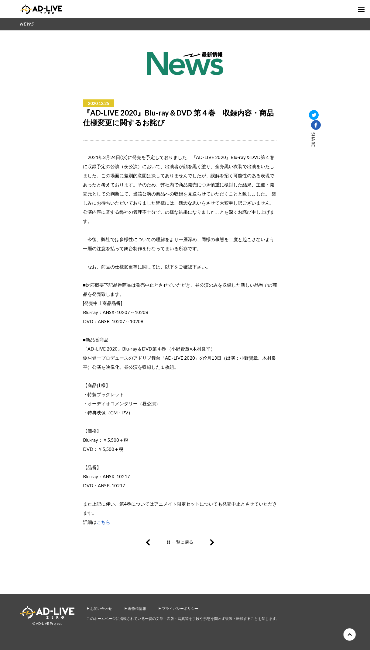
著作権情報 (137, 608)
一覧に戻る (182, 542)
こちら (103, 522)
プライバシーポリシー (180, 608)
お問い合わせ (101, 608)
